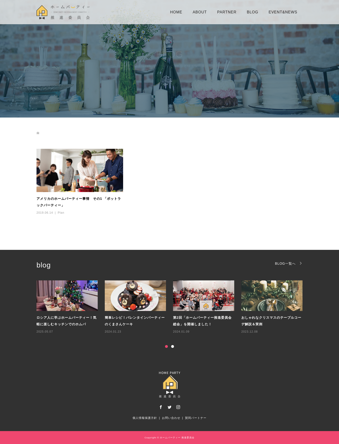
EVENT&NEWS (283, 12)
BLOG (252, 12)
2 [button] (172, 346)
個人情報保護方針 (145, 418)
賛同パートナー (195, 418)
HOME (176, 12)
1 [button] (166, 346)
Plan (61, 212)
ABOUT (200, 12)
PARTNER (227, 12)
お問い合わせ (171, 418)
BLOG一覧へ (285, 263)
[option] (173, 307)
